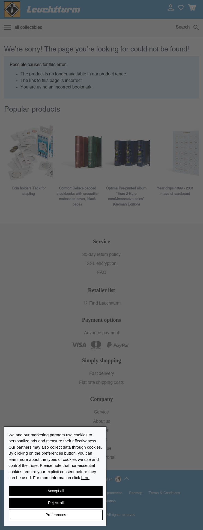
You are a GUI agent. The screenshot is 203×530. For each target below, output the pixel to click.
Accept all (55, 491)
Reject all (56, 503)
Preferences (56, 515)
